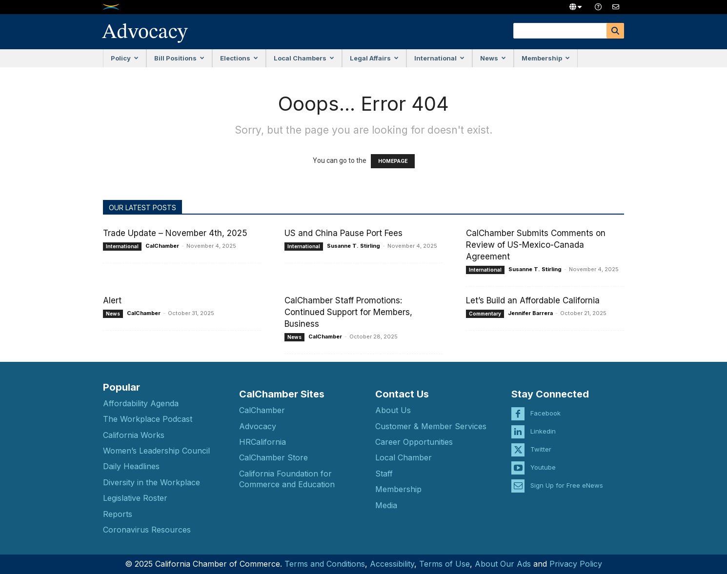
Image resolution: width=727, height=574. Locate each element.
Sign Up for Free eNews (566, 478)
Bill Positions (179, 58)
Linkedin (543, 424)
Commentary (485, 314)
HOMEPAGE (392, 161)
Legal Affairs (374, 58)
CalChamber (162, 245)
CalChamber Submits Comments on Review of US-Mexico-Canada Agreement (536, 244)
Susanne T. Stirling (353, 245)
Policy (125, 58)
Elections (239, 58)
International (439, 58)
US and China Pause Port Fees (343, 233)
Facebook (545, 406)
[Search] (615, 31)
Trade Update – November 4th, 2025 (175, 233)
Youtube (543, 460)
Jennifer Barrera (530, 313)
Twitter (540, 442)
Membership (546, 58)
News (493, 58)
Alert (112, 300)
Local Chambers (304, 58)
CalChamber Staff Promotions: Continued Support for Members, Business (348, 312)
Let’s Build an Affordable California (533, 300)
